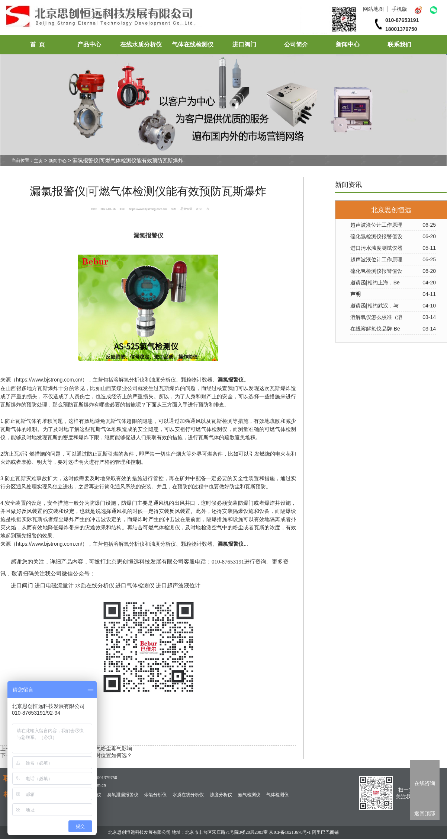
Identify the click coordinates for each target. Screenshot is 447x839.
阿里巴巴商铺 (325, 832)
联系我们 (399, 44)
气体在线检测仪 (192, 44)
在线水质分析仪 (141, 44)
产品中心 (89, 44)
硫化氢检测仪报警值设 (376, 236)
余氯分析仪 (155, 794)
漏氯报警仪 (231, 380)
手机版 (399, 9)
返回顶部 (424, 813)
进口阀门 (244, 44)
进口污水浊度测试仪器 (376, 248)
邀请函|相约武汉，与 (374, 306)
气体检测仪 (277, 794)
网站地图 (373, 9)
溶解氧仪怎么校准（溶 (376, 317)
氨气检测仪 (249, 794)
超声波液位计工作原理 (376, 225)
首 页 (37, 44)
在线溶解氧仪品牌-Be (375, 329)
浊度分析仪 (221, 794)
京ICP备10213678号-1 (290, 832)
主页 (38, 160)
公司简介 (296, 44)
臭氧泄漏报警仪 (122, 794)
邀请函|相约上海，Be (375, 282)
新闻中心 (348, 44)
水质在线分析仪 (188, 794)
